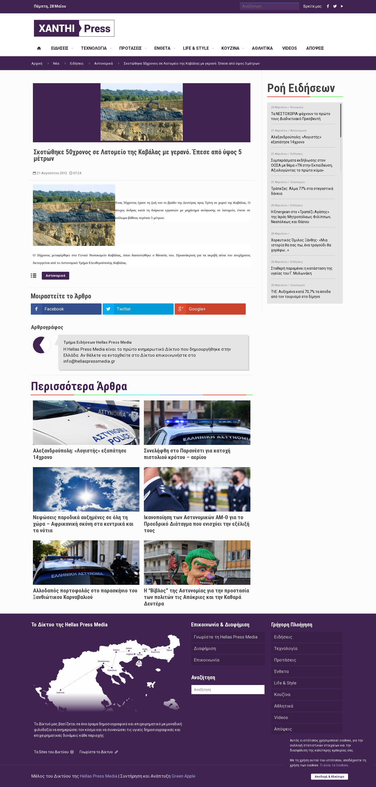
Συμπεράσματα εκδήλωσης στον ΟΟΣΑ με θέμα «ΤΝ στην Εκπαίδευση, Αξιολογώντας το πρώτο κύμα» (303, 161)
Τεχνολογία (285, 648)
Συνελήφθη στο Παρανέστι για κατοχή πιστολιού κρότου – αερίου (187, 454)
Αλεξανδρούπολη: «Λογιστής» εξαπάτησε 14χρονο (303, 135)
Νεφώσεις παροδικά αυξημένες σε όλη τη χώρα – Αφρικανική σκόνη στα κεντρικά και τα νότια (83, 524)
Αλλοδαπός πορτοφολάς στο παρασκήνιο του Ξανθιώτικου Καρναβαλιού (85, 593)
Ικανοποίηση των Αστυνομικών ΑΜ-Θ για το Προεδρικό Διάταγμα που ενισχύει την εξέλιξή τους (196, 524)
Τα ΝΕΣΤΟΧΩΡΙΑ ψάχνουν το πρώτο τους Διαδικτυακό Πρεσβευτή (303, 112)
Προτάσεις (285, 660)
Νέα (56, 63)
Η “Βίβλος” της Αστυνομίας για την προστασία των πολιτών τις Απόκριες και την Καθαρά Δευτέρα (196, 597)
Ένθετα (281, 671)
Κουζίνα (282, 694)
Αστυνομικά (103, 63)
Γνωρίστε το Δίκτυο (99, 752)
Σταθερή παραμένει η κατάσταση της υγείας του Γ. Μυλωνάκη (303, 266)
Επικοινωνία (206, 660)
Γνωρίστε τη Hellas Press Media (225, 636)
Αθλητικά (283, 706)
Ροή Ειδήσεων (301, 88)
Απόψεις (283, 729)
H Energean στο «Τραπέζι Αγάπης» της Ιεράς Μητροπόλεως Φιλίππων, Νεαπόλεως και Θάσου (303, 213)
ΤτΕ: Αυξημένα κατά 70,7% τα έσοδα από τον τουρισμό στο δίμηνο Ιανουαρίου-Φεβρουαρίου (303, 292)
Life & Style (285, 683)
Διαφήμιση (205, 648)
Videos (281, 717)
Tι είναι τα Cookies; (334, 765)
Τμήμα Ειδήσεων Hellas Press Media (97, 342)
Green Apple (183, 776)
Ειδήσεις (77, 63)
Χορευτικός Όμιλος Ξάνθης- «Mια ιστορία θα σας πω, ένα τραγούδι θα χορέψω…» (303, 241)
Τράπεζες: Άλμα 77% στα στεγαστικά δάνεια (303, 187)
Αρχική (36, 63)
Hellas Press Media (98, 776)
